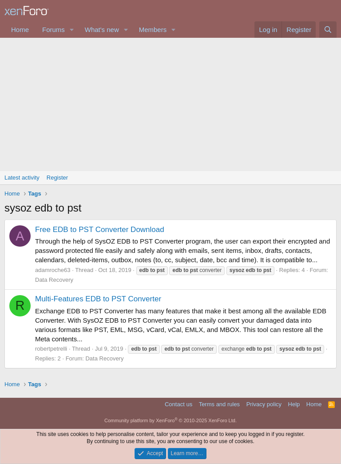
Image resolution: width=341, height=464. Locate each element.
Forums (53, 29)
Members (153, 29)
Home (20, 29)
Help (294, 404)
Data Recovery (54, 279)
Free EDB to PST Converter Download (99, 229)
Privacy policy (264, 404)
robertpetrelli (51, 348)
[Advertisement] (170, 104)
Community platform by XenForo (170, 420)
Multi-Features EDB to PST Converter (98, 299)
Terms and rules (219, 404)
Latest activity (22, 177)
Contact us (178, 404)
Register (57, 177)
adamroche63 (53, 270)
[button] (72, 29)
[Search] (328, 29)
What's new (102, 29)
